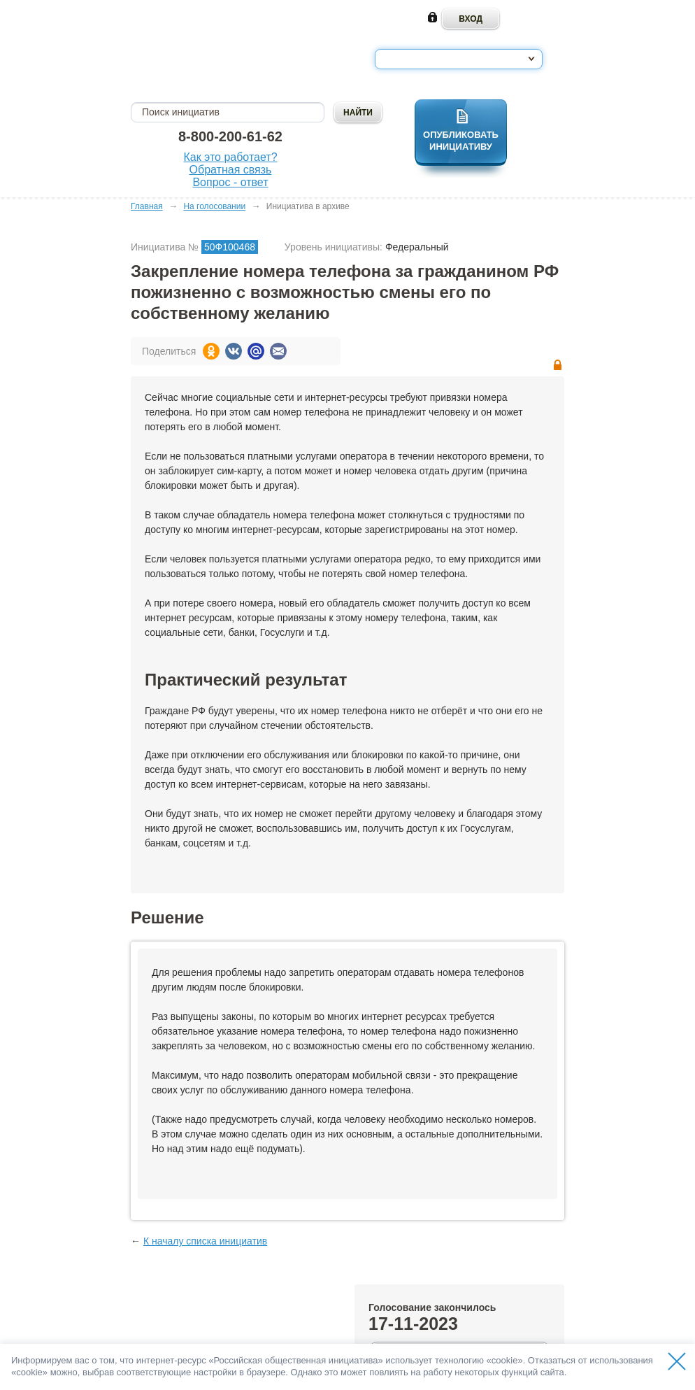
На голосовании (214, 206)
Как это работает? (230, 157)
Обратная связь (230, 170)
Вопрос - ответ (230, 182)
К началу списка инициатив (205, 1241)
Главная (147, 206)
